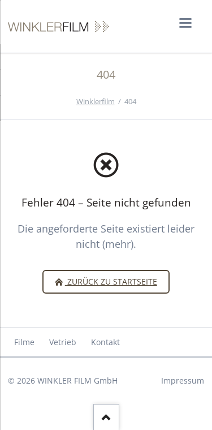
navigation (185, 23)
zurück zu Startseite (111, 281)
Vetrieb (62, 342)
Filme (24, 342)
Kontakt (105, 342)
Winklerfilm (95, 101)
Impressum (182, 380)
